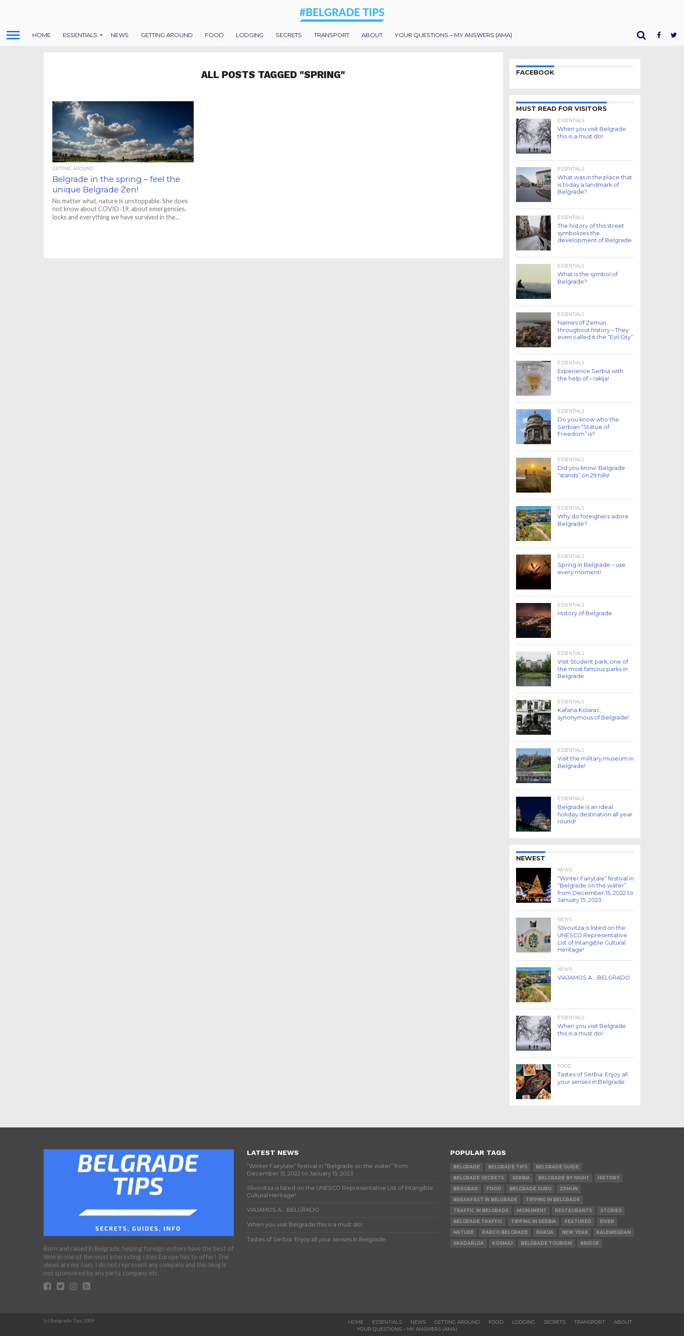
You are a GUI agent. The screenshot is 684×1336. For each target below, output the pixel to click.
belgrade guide (557, 1167)
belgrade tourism (546, 1243)
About (372, 34)
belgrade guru (530, 1189)
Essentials (80, 34)
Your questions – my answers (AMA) (453, 34)
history (608, 1178)
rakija (545, 1232)
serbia (521, 1178)
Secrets (289, 34)
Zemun (569, 1189)
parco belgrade (505, 1232)
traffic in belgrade (481, 1210)
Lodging (249, 34)
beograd (465, 1189)
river (607, 1221)
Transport (331, 34)
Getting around (167, 34)
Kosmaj (502, 1243)
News (120, 34)
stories (611, 1210)
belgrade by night (563, 1178)
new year (575, 1232)
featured (578, 1221)
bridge (589, 1243)
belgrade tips (507, 1167)
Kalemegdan (613, 1232)
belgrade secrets (478, 1178)
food (493, 1189)
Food (214, 34)
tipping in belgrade (553, 1199)
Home (41, 34)
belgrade (466, 1167)
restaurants (573, 1210)
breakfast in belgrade (485, 1199)
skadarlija (468, 1243)
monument (532, 1210)
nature (463, 1232)
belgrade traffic (478, 1221)
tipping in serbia (533, 1221)
